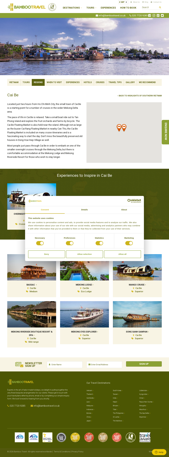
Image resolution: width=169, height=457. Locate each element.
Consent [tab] (45, 209)
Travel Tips (115, 82)
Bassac (31, 285)
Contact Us (157, 2)
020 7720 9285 (140, 15)
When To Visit (54, 82)
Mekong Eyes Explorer (84, 332)
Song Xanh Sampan (136, 332)
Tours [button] (90, 8)
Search (160, 8)
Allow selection (84, 254)
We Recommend (147, 82)
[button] (124, 128)
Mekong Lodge (84, 285)
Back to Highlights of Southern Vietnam (140, 96)
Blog (146, 2)
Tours (26, 82)
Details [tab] (84, 209)
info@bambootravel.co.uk (112, 15)
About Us (136, 2)
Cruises (100, 82)
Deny (46, 254)
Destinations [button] (71, 8)
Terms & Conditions (62, 452)
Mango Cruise (136, 285)
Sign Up (144, 363)
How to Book (128, 8)
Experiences (108, 8)
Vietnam (13, 82)
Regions (38, 82)
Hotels (88, 82)
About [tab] (124, 209)
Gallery (130, 82)
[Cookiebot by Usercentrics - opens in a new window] (129, 201)
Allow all (122, 254)
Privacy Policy (77, 452)
